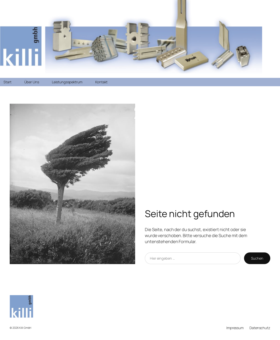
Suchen (257, 258)
